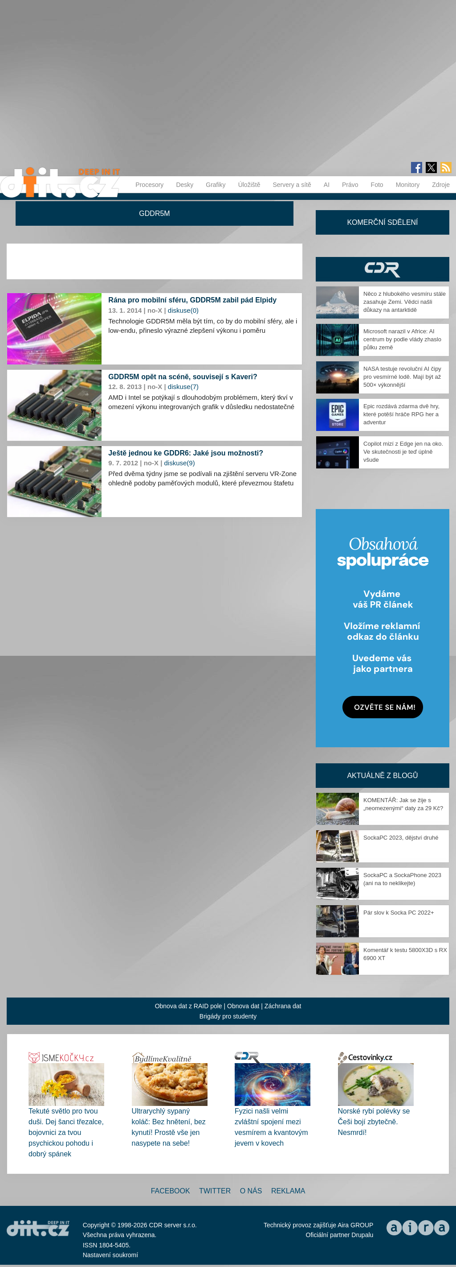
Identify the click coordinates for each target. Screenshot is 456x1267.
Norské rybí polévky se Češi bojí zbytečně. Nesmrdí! (374, 1121)
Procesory (149, 184)
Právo (350, 184)
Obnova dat (243, 1006)
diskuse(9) (179, 463)
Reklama (288, 1191)
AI (327, 184)
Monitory (408, 184)
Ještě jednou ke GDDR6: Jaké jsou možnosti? (185, 453)
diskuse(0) (183, 310)
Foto (377, 184)
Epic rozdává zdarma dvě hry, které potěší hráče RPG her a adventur (401, 414)
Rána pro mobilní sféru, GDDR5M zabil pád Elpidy (192, 300)
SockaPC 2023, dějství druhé (400, 837)
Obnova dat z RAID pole (188, 1006)
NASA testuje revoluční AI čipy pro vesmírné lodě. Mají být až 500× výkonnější (402, 376)
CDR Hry (382, 269)
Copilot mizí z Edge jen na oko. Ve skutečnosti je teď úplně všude (403, 451)
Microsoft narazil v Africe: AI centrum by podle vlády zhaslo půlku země (402, 339)
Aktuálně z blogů (382, 775)
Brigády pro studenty (228, 1016)
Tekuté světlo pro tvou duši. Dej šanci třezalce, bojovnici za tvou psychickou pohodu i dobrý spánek (66, 1132)
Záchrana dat (283, 1006)
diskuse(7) (183, 386)
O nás (251, 1191)
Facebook (170, 1191)
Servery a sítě (292, 184)
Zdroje (441, 184)
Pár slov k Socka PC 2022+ (398, 912)
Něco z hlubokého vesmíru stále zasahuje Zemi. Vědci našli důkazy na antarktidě (404, 301)
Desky (184, 184)
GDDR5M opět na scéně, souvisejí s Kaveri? (182, 377)
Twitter (215, 1191)
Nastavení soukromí (110, 1255)
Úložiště (249, 184)
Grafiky (215, 184)
